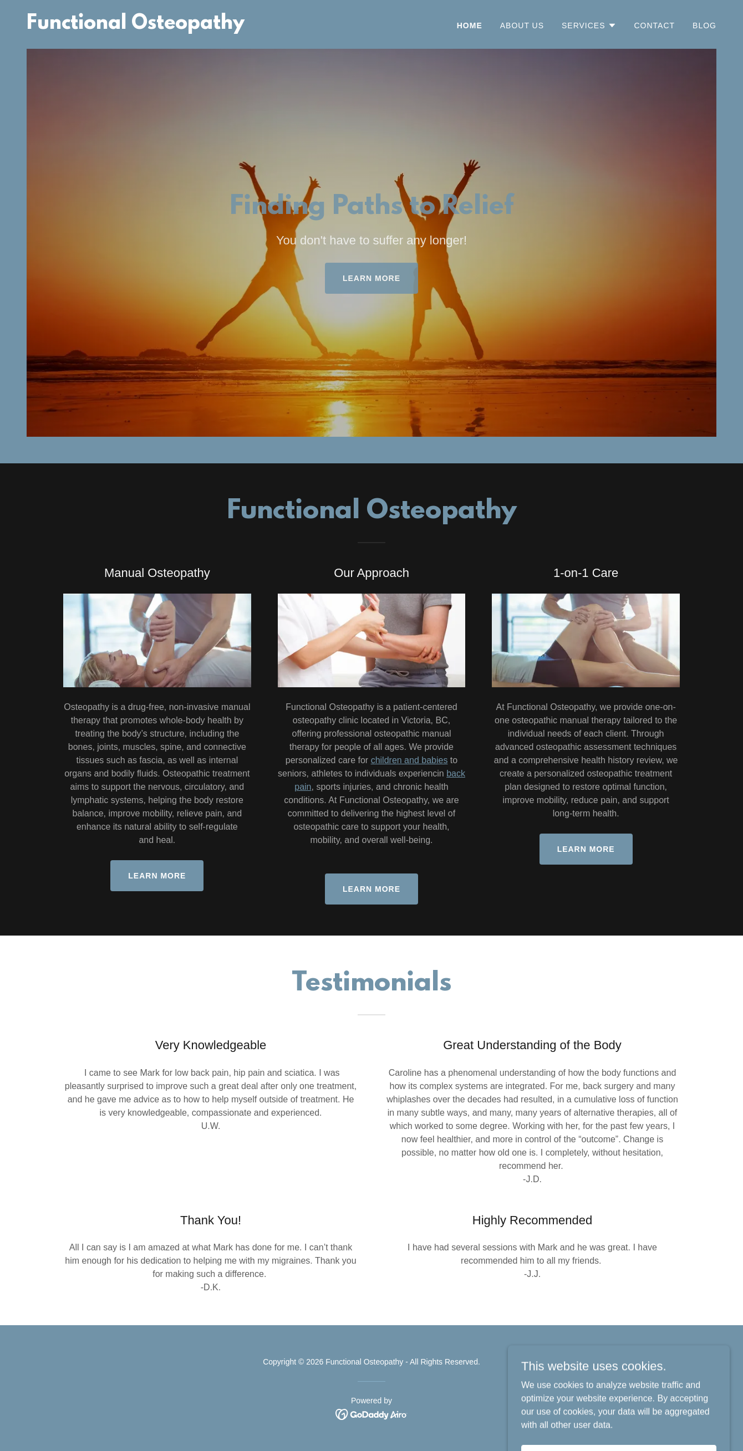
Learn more (371, 278)
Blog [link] (704, 25)
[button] (589, 25)
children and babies (409, 760)
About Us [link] (522, 25)
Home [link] (469, 25)
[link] (136, 25)
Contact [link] (654, 25)
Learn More (157, 875)
